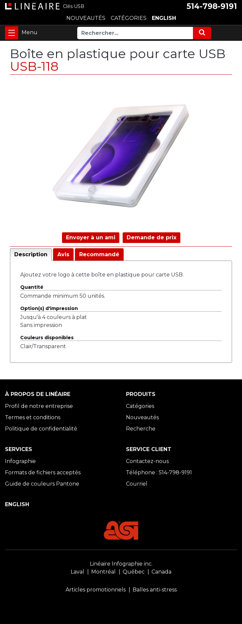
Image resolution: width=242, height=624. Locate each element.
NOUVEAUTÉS (85, 18)
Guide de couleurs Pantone (42, 484)
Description (30, 254)
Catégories (140, 406)
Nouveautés (142, 417)
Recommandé (99, 254)
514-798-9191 (212, 6)
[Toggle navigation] (11, 32)
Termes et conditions (32, 417)
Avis (63, 254)
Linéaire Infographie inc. (121, 564)
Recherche (140, 429)
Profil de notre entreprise (39, 406)
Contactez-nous (147, 461)
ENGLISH (164, 18)
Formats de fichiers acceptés (43, 472)
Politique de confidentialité (41, 429)
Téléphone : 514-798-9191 (159, 472)
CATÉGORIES (129, 18)
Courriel (137, 484)
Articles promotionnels (96, 589)
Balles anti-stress (155, 589)
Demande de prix (151, 237)
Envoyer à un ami (90, 237)
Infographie (20, 461)
